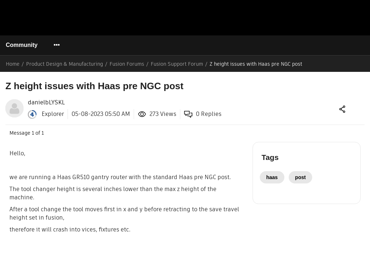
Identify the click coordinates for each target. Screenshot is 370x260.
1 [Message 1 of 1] (33, 132)
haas (272, 177)
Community (21, 45)
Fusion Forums (126, 64)
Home (13, 64)
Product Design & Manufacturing (64, 64)
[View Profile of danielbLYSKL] (46, 102)
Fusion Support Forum (177, 64)
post (300, 177)
